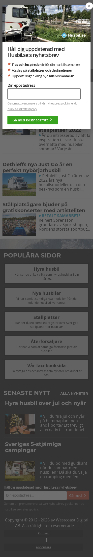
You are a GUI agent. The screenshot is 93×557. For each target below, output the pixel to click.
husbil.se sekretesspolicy (22, 109)
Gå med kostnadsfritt (32, 119)
